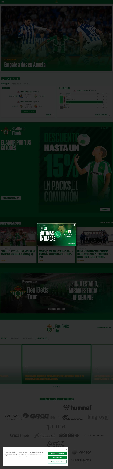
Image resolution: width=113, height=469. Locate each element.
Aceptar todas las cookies (57, 453)
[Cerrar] (66, 449)
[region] (35, 456)
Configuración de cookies (57, 461)
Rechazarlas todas (57, 457)
